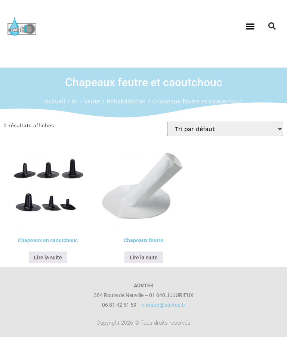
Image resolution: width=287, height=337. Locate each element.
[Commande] (225, 129)
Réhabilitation (126, 101)
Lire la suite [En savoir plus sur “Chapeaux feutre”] (144, 257)
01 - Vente (86, 101)
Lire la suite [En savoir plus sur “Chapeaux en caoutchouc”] (48, 257)
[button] (250, 26)
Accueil (54, 101)
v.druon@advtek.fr (163, 305)
